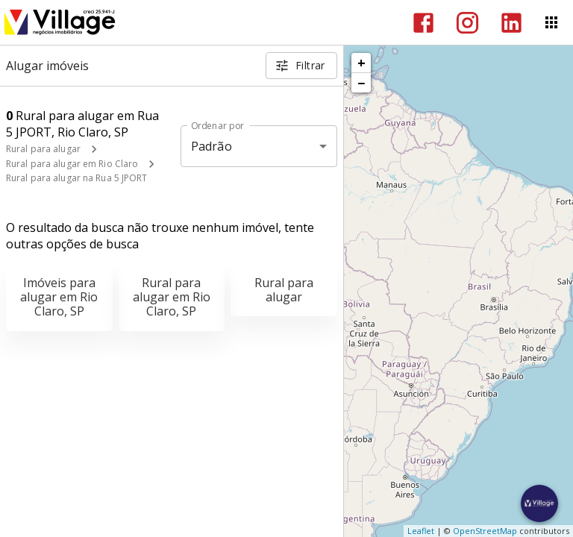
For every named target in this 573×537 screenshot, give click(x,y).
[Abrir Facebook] (423, 23)
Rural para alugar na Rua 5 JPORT (77, 178)
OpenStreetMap (485, 530)
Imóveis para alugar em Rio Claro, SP (59, 296)
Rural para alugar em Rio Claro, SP (171, 296)
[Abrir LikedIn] (511, 23)
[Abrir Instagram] (467, 23)
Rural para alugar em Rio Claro (72, 163)
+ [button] (361, 63)
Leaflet (420, 530)
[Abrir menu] (551, 22)
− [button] (361, 83)
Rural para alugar (43, 148)
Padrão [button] (211, 146)
